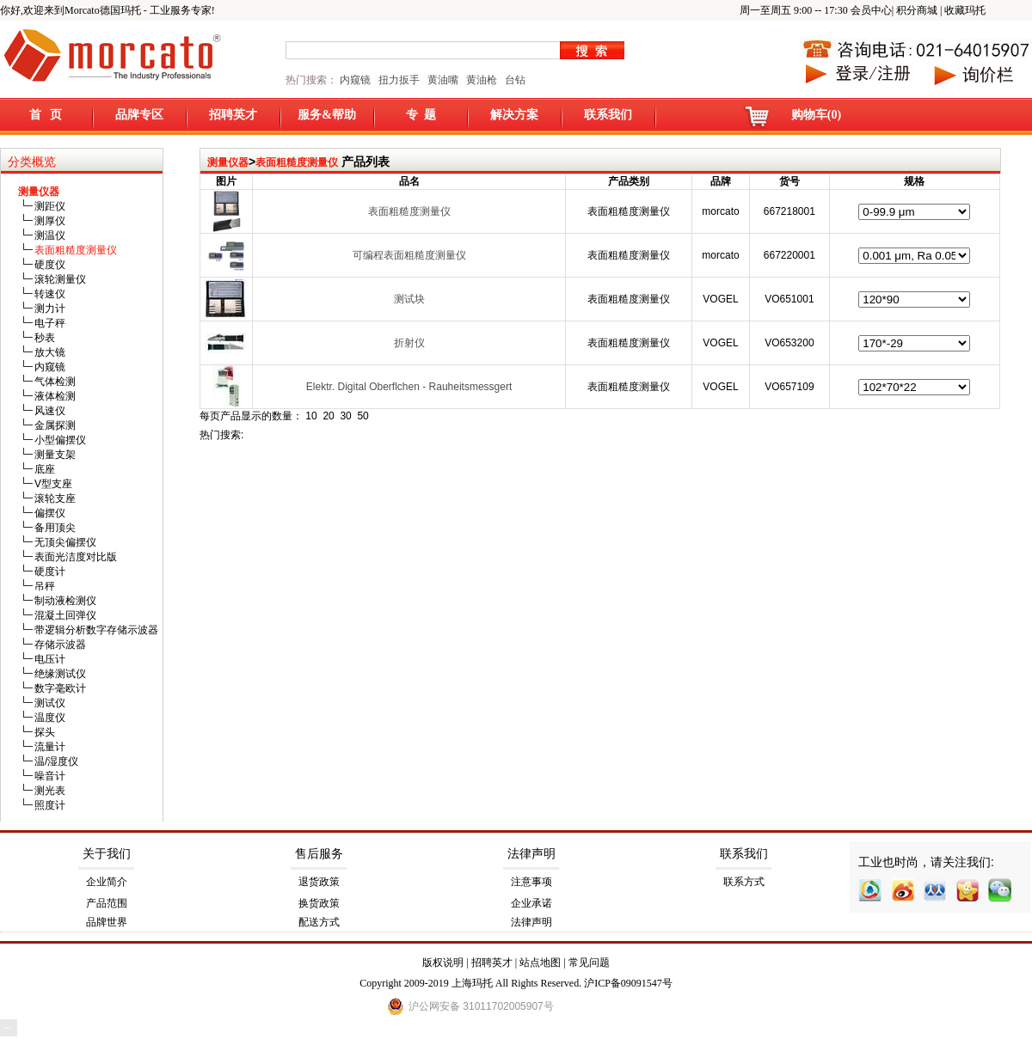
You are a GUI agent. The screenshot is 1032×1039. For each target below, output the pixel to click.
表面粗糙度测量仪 (296, 162)
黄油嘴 (442, 80)
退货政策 (319, 882)
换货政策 (319, 903)
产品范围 (106, 903)
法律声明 (531, 853)
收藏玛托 (965, 10)
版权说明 (443, 962)
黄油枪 (481, 80)
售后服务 (319, 853)
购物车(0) (816, 114)
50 (362, 416)
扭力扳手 (399, 80)
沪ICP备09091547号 (628, 983)
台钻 (513, 80)
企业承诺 (531, 903)
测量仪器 (228, 162)
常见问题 (589, 962)
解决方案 (514, 114)
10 (310, 416)
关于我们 (107, 853)
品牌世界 (106, 922)
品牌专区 (139, 114)
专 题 (421, 114)
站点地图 (540, 962)
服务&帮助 (327, 114)
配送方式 (319, 922)
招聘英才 (233, 114)
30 (345, 416)
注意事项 (531, 882)
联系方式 (744, 882)
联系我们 (608, 114)
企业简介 (106, 882)
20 (328, 416)
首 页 (46, 114)
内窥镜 (355, 80)
